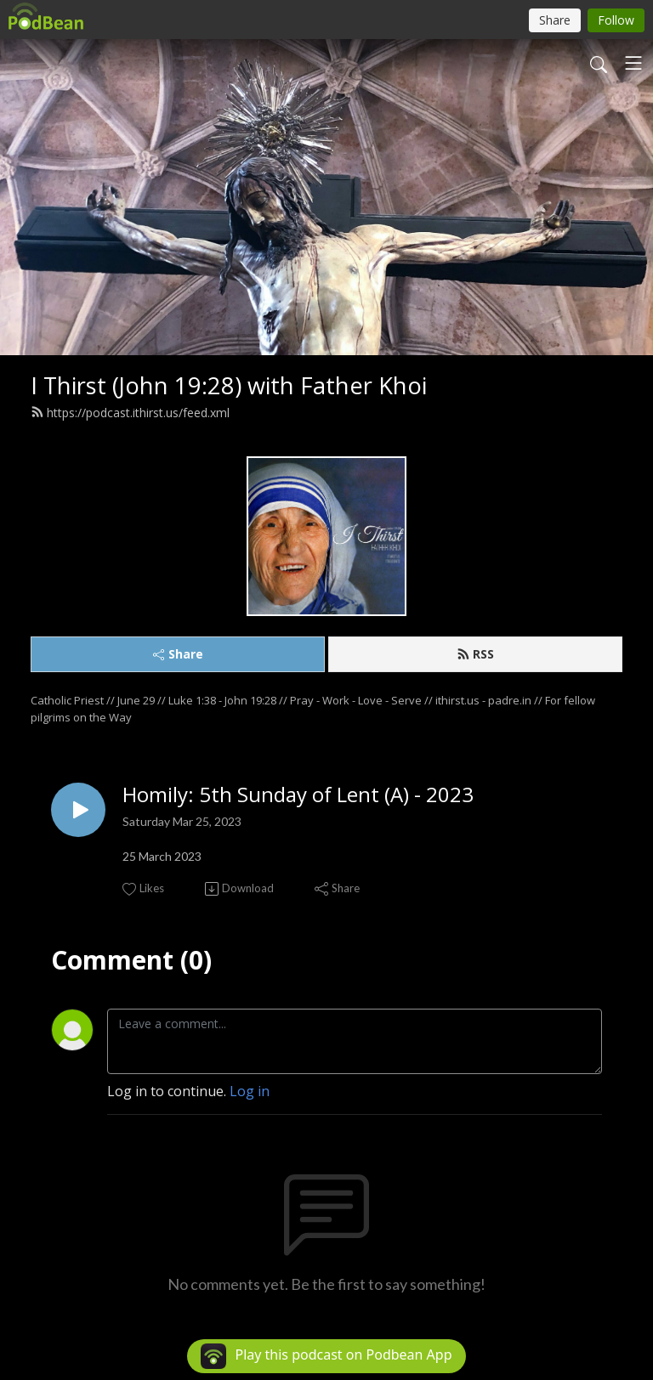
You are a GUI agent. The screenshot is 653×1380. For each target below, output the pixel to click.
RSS (475, 654)
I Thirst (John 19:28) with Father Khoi (229, 385)
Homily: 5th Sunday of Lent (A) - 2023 (298, 795)
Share (178, 654)
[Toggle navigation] (633, 63)
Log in (250, 1091)
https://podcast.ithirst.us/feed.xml (130, 412)
